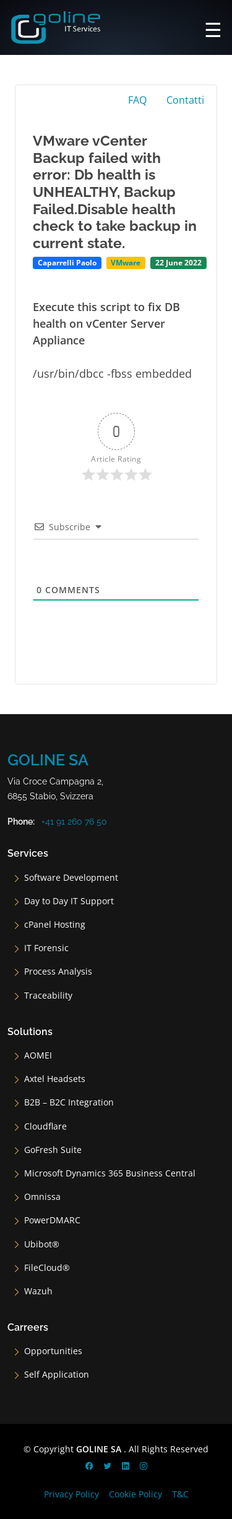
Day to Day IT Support (69, 901)
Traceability (48, 995)
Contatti (185, 100)
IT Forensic (46, 948)
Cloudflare (45, 1126)
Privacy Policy (71, 1494)
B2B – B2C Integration (69, 1102)
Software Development (71, 877)
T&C (180, 1494)
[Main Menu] (213, 27)
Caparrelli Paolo (67, 262)
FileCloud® (47, 1267)
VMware (125, 262)
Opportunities (53, 1351)
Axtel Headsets (54, 1079)
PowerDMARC (52, 1220)
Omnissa (42, 1196)
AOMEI (38, 1055)
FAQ (137, 100)
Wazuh (38, 1291)
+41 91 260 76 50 (74, 821)
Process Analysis (58, 971)
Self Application (56, 1374)
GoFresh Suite (53, 1150)
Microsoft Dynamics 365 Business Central (109, 1173)
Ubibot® (41, 1244)
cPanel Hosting (54, 924)
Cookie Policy (135, 1494)
